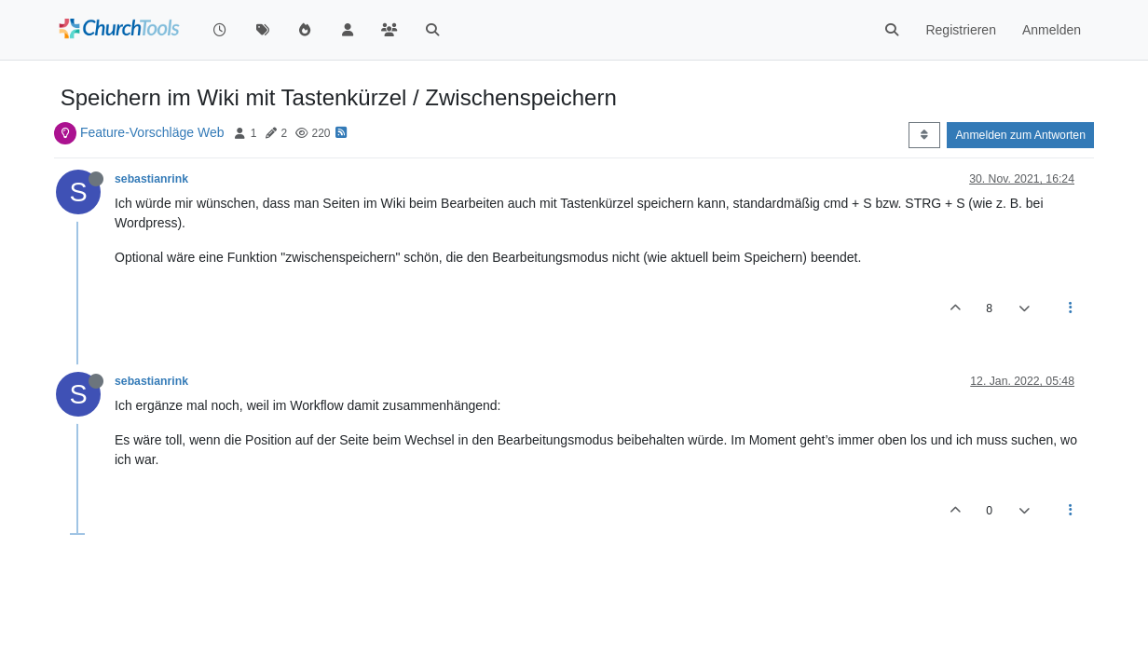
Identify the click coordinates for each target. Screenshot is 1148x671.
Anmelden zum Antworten (1020, 135)
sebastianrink (151, 178)
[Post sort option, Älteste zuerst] (924, 135)
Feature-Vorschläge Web (152, 132)
